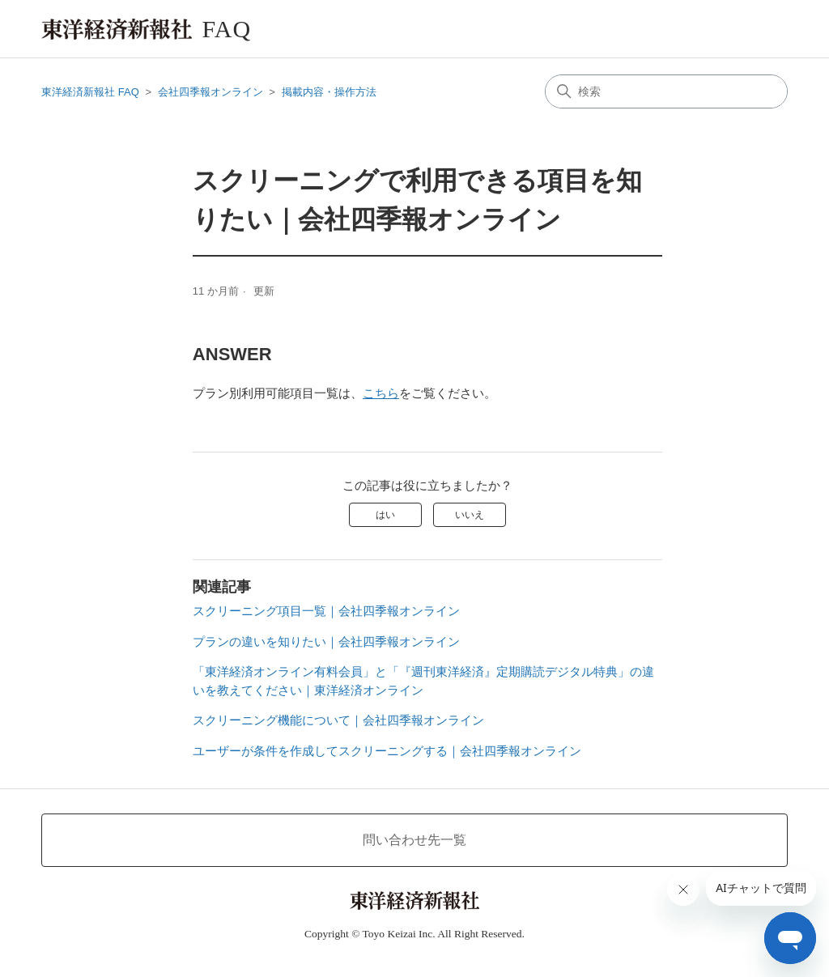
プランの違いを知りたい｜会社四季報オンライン (326, 641)
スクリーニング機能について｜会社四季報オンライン (338, 720)
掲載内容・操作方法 (329, 92)
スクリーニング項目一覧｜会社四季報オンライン (326, 611)
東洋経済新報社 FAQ (90, 92)
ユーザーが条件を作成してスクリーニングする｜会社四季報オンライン (387, 751)
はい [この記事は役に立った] (385, 514)
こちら (381, 393)
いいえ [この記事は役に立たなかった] (469, 514)
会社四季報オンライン (210, 92)
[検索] (666, 91)
